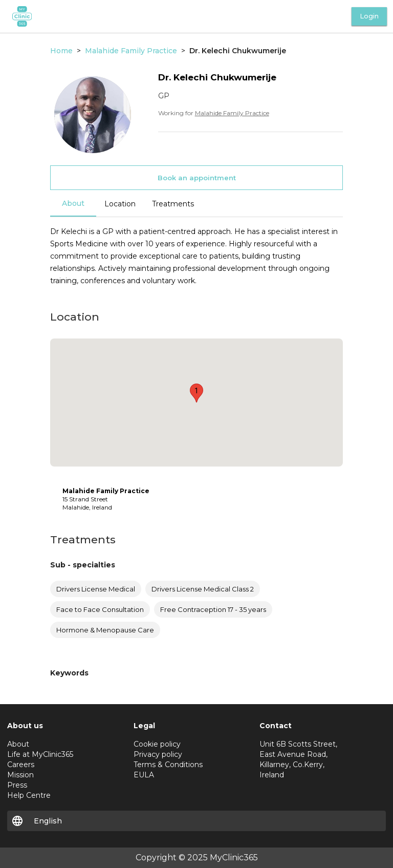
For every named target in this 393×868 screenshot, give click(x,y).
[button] (196, 393)
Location (120, 203)
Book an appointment (197, 178)
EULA (144, 774)
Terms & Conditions (168, 764)
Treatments (173, 203)
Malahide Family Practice (232, 113)
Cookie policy (157, 744)
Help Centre (29, 795)
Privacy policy (158, 754)
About (73, 203)
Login (369, 16)
